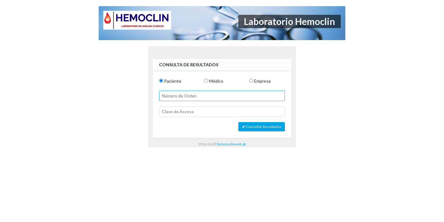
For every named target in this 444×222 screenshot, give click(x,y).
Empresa (262, 81)
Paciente (172, 81)
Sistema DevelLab (231, 144)
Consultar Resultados (262, 126)
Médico (216, 81)
